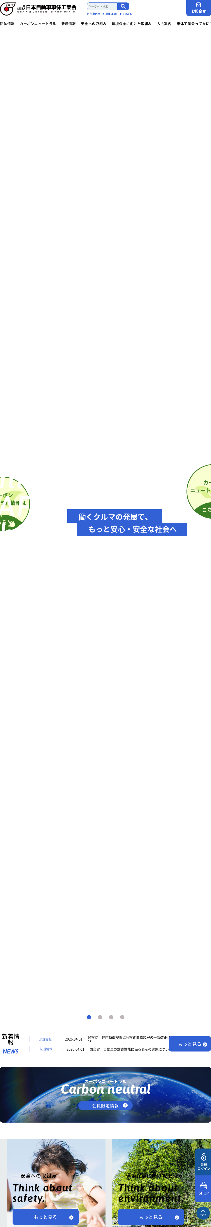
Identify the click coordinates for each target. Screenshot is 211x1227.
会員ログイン (203, 1162)
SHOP (203, 1189)
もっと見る (190, 1044)
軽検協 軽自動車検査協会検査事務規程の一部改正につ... (129, 1038)
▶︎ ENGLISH (127, 14)
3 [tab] (111, 1017)
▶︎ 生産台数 (93, 14)
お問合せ (198, 7)
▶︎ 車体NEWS (109, 14)
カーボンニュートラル (38, 23)
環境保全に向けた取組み (132, 23)
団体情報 (7, 23)
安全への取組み (94, 23)
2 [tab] (100, 1017)
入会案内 (164, 23)
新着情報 (68, 23)
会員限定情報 (105, 1105)
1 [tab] (89, 1017)
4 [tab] (122, 1017)
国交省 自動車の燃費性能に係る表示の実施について (130, 1049)
